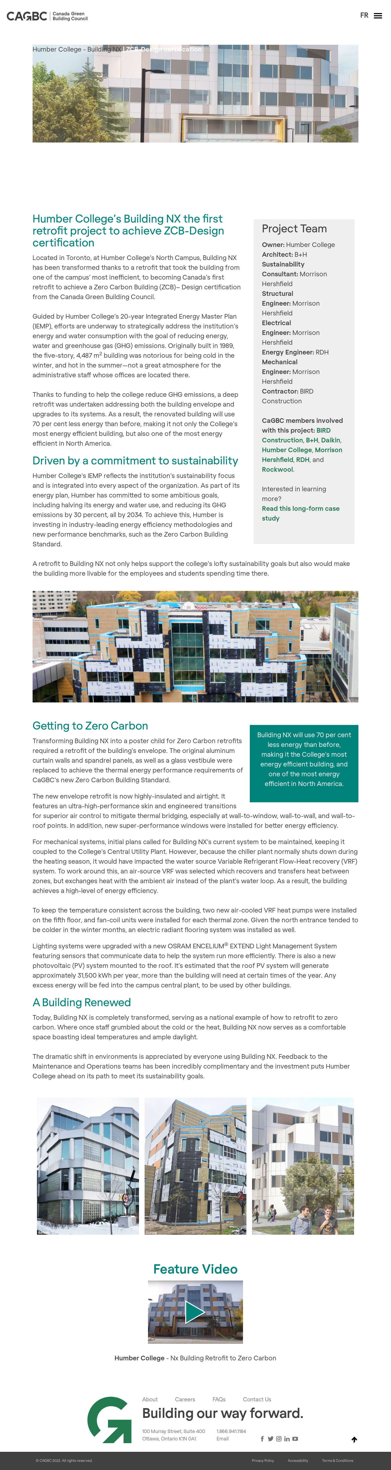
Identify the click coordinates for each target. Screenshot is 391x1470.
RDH (303, 460)
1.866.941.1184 (231, 1431)
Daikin (330, 440)
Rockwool (277, 470)
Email (223, 1439)
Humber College (287, 450)
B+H (312, 440)
